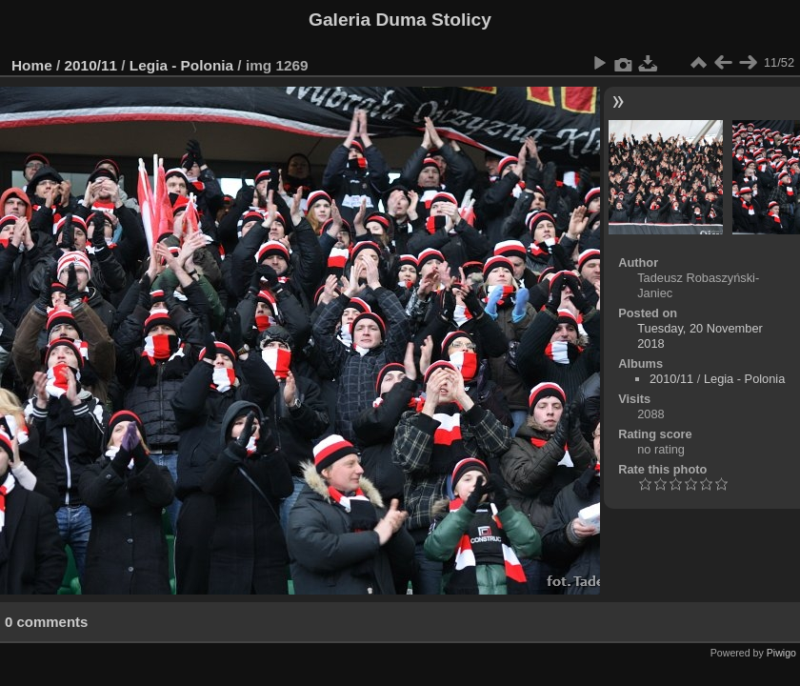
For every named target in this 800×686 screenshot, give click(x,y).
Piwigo (781, 652)
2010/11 (91, 65)
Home (31, 65)
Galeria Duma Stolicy (400, 20)
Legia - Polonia (181, 65)
